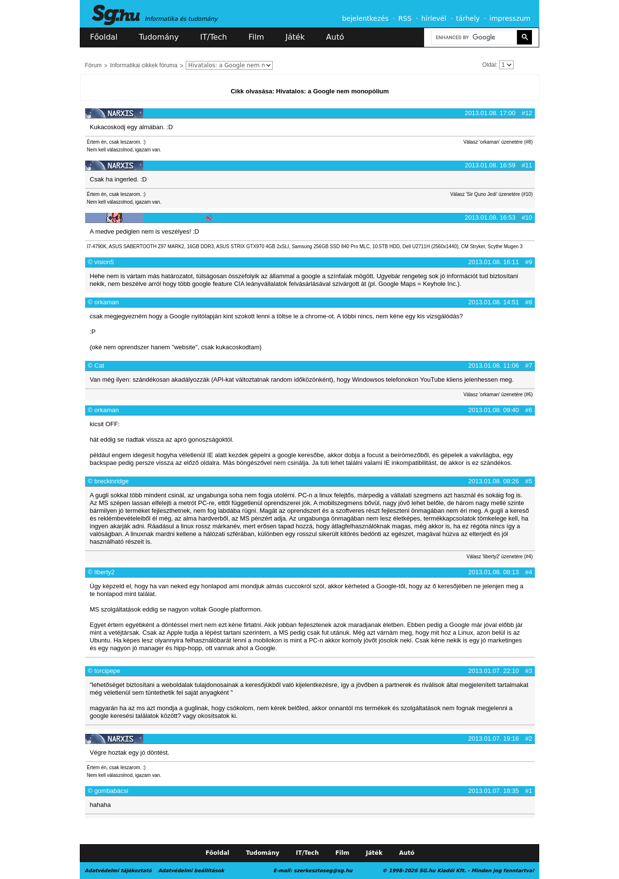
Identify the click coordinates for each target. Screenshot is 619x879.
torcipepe (107, 670)
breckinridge (111, 481)
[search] (473, 37)
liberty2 (104, 572)
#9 (528, 262)
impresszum (510, 18)
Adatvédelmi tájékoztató (118, 870)
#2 (528, 738)
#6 (528, 410)
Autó (335, 37)
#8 (528, 302)
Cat (99, 365)
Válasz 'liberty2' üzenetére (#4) (500, 556)
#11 (527, 165)
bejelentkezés (365, 18)
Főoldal (104, 37)
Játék (295, 37)
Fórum (93, 65)
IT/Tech (213, 37)
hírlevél (433, 18)
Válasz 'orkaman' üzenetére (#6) (497, 394)
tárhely (468, 18)
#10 (527, 217)
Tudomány (158, 37)
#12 (527, 113)
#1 (528, 790)
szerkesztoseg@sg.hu (323, 870)
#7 (528, 365)
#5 (528, 481)
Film (257, 37)
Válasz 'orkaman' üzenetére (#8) (497, 142)
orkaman (106, 302)
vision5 (104, 262)
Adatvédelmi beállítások (191, 870)
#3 (528, 670)
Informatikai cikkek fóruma (143, 65)
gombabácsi (111, 790)
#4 (528, 572)
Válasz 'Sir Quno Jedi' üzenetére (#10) (491, 194)
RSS (405, 18)
